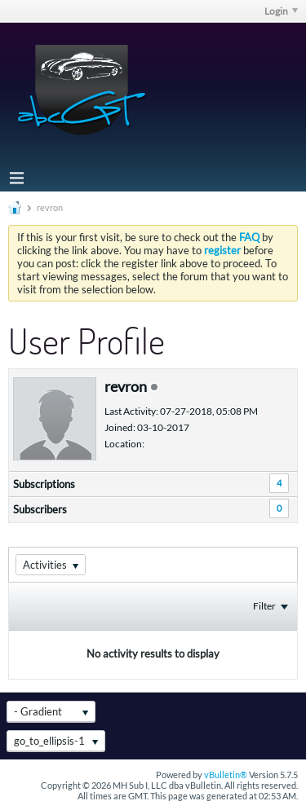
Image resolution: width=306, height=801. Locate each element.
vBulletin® (225, 774)
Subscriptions (44, 484)
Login (281, 11)
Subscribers (40, 509)
